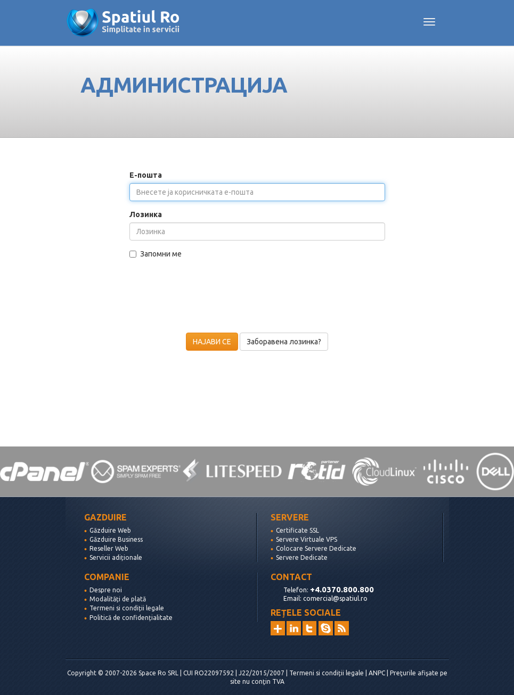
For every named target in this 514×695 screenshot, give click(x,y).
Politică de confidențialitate (131, 617)
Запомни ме (155, 254)
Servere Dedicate (302, 557)
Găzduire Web (110, 530)
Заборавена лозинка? (284, 341)
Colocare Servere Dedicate (316, 548)
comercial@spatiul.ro (335, 598)
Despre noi (105, 589)
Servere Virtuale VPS (306, 539)
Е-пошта (145, 175)
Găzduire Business (116, 539)
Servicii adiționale (115, 557)
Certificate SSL (297, 530)
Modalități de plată (117, 598)
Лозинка (145, 214)
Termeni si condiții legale (126, 608)
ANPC (377, 672)
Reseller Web (108, 548)
